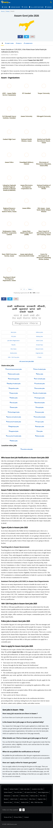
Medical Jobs (24, 802)
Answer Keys (28, 43)
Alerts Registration (43, 792)
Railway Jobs (34, 796)
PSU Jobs (42, 796)
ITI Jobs (16, 802)
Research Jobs (8, 802)
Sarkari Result (8, 792)
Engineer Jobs (42, 799)
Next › (30, 289)
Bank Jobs (15, 796)
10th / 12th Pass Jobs (37, 802)
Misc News (32, 799)
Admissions (7, 796)
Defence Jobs (24, 796)
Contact (26, 817)
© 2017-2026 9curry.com (9, 824)
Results (19, 43)
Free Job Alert (18, 792)
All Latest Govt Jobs (30, 792)
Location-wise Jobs (37, 789)
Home (5, 789)
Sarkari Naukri (14, 789)
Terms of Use (8, 817)
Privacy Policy (18, 817)
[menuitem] (4, 7)
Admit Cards (10, 43)
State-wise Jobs (24, 789)
